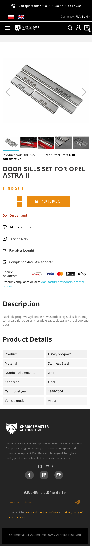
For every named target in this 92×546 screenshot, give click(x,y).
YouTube (44, 475)
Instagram (59, 475)
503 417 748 (72, 6)
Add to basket (44, 201)
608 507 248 (50, 6)
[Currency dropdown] (83, 17)
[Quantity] (9, 201)
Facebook (29, 475)
